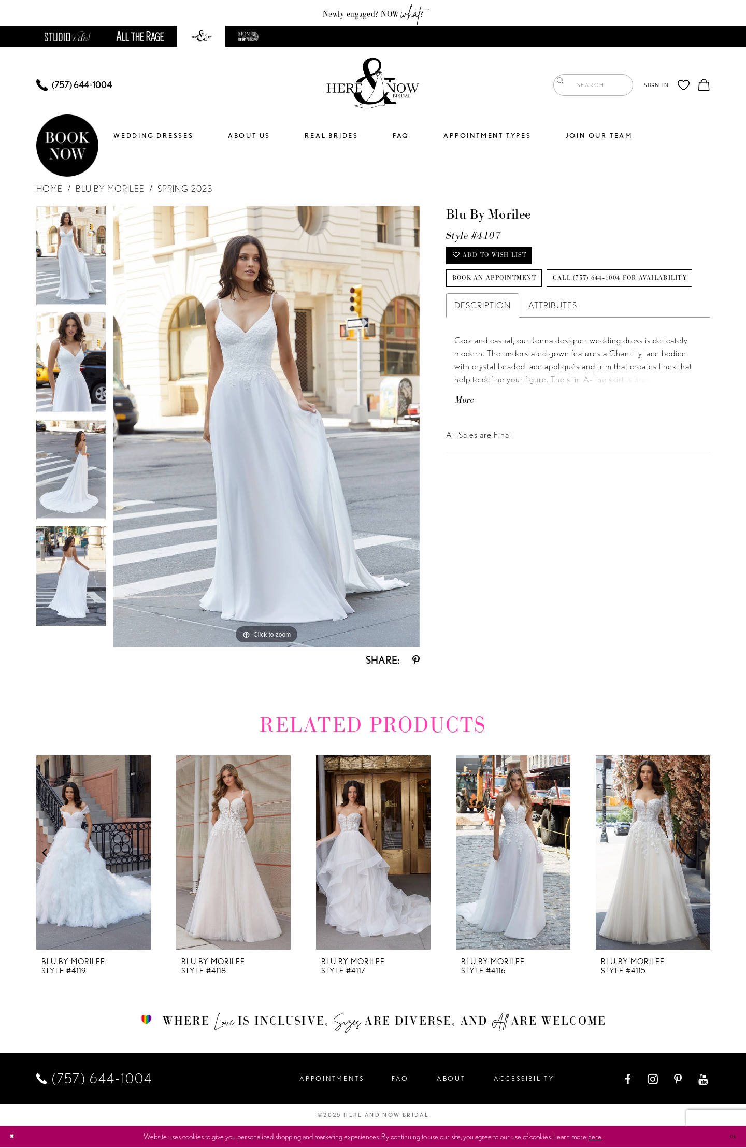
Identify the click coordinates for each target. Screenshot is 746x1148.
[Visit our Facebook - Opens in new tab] (628, 1079)
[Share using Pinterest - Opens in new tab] (416, 660)
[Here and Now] (373, 85)
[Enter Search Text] (593, 85)
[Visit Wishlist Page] (683, 85)
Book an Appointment (522, 297)
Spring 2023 (184, 189)
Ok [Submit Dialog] (729, 1136)
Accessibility (524, 1079)
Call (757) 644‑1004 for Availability (563, 331)
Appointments (331, 1079)
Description (482, 362)
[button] (656, 85)
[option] (71, 259)
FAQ (400, 1079)
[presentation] (93, 853)
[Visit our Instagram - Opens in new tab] (653, 1079)
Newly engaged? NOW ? (373, 13)
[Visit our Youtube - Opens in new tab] (704, 1079)
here (594, 1137)
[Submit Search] (563, 85)
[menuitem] (74, 85)
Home (49, 189)
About (451, 1079)
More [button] (471, 465)
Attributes (552, 362)
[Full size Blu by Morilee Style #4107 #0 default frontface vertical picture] (266, 427)
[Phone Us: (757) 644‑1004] (74, 85)
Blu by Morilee (110, 189)
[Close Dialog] (15, 1137)
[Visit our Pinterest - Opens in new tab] (678, 1079)
